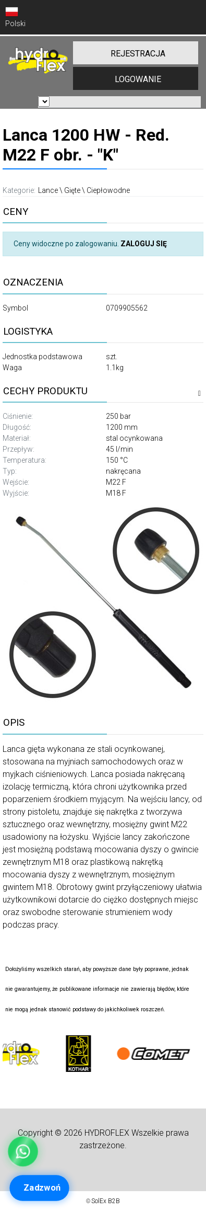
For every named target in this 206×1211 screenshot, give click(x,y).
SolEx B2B (105, 1201)
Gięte (72, 190)
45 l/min (119, 449)
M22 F (116, 482)
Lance (48, 190)
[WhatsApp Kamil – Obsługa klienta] (23, 1151)
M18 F (116, 493)
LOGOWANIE (138, 79)
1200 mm (122, 427)
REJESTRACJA (138, 54)
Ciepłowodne (108, 190)
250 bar (118, 416)
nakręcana (123, 471)
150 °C (117, 460)
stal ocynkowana (134, 438)
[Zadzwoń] (39, 1188)
